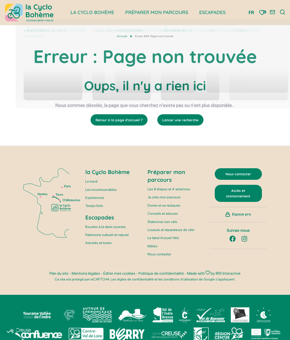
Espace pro (241, 216)
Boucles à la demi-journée (105, 227)
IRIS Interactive (229, 273)
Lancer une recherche (181, 120)
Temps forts (94, 206)
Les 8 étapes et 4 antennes (169, 189)
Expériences (94, 198)
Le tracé (91, 182)
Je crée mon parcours (164, 197)
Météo (153, 246)
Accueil (122, 36)
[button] (11, 331)
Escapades (99, 217)
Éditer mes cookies (119, 273)
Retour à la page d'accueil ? (119, 120)
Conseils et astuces (163, 214)
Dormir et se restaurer (164, 206)
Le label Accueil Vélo (163, 238)
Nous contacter (159, 254)
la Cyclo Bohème (107, 172)
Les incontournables (101, 190)
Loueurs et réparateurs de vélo (171, 230)
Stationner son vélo (162, 222)
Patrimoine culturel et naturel (107, 235)
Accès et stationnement (238, 194)
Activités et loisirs (98, 243)
